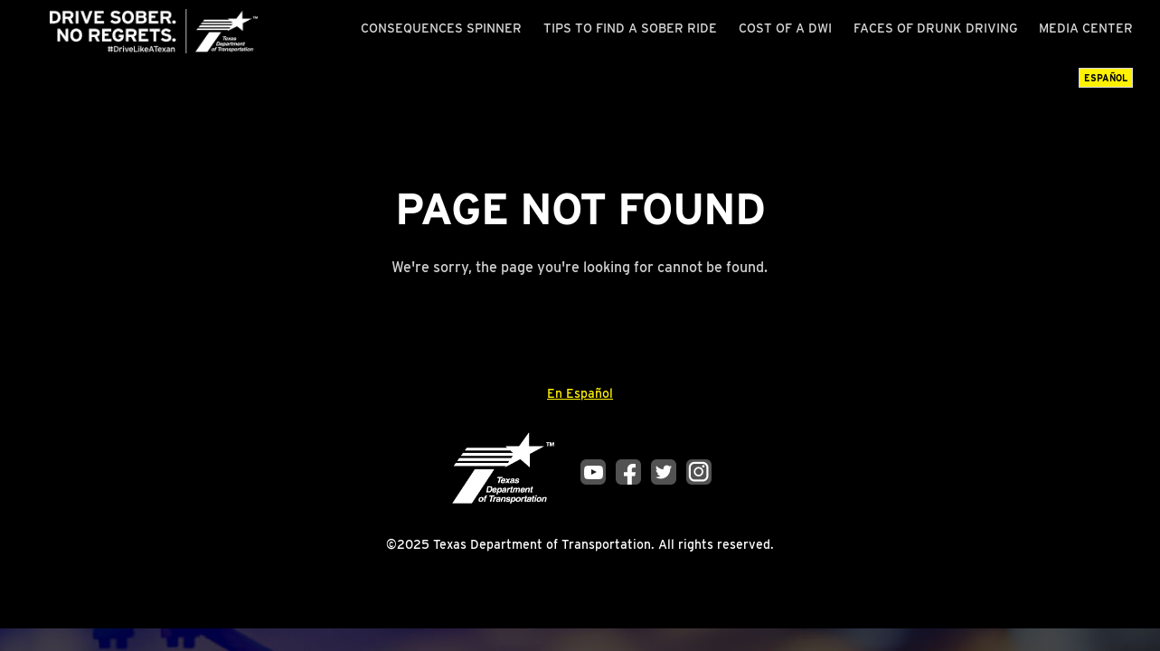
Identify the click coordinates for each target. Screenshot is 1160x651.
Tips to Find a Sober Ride (630, 28)
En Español (580, 393)
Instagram (699, 472)
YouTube (593, 472)
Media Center (1086, 28)
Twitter (663, 472)
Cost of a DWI (785, 28)
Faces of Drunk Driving (935, 28)
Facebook (628, 472)
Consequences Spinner (441, 28)
